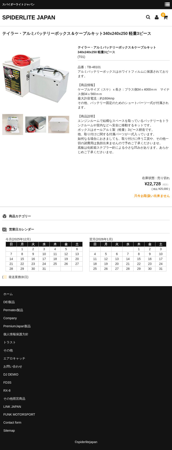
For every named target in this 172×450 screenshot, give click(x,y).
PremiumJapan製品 (17, 326)
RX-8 (7, 390)
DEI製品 (9, 302)
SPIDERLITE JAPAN (28, 17)
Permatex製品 (13, 310)
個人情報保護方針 (15, 334)
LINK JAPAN (12, 406)
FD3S (7, 382)
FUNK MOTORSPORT (19, 414)
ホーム (8, 294)
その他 (8, 350)
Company (10, 318)
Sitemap (9, 430)
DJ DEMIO (10, 374)
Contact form (12, 422)
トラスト (9, 342)
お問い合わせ (12, 366)
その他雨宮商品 (14, 398)
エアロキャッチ (14, 358)
